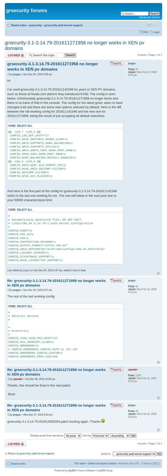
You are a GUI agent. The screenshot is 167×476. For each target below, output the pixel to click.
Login (156, 32)
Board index (19, 25)
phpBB (71, 470)
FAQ (145, 32)
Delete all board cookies (102, 463)
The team (79, 463)
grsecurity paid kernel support (63, 25)
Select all (24, 125)
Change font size (156, 24)
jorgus (17, 74)
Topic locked (15, 55)
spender (18, 379)
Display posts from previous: (55, 435)
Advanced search (149, 17)
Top (158, 273)
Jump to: (106, 453)
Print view (149, 24)
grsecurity (35, 25)
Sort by (96, 435)
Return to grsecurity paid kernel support (31, 453)
